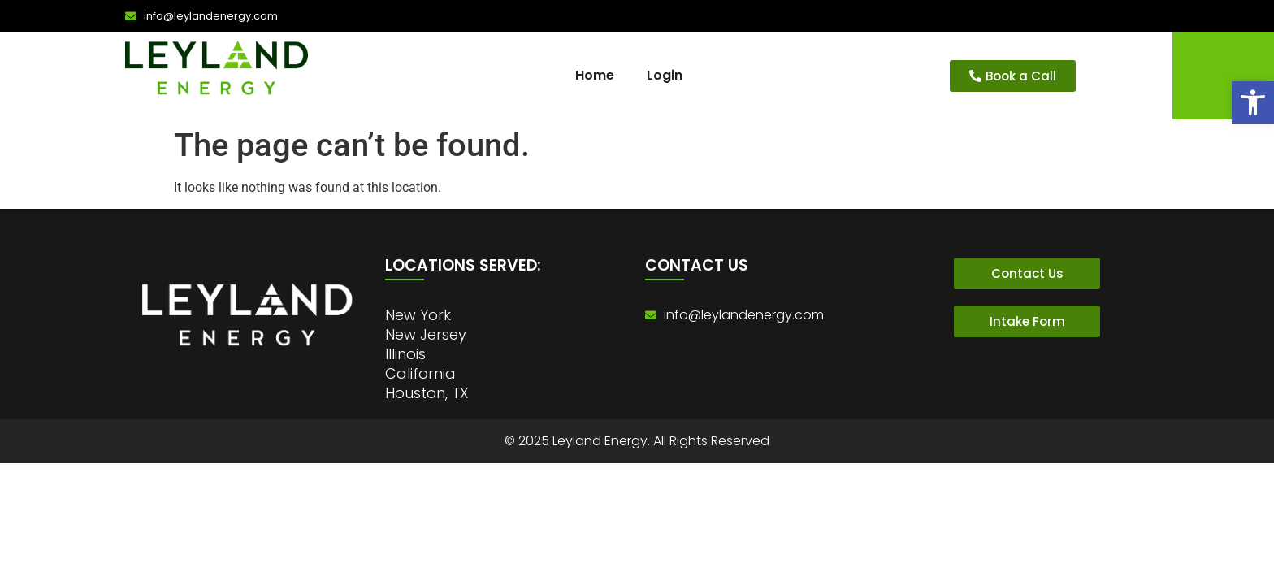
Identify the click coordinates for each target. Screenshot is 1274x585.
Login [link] (664, 75)
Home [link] (594, 75)
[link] (1253, 102)
